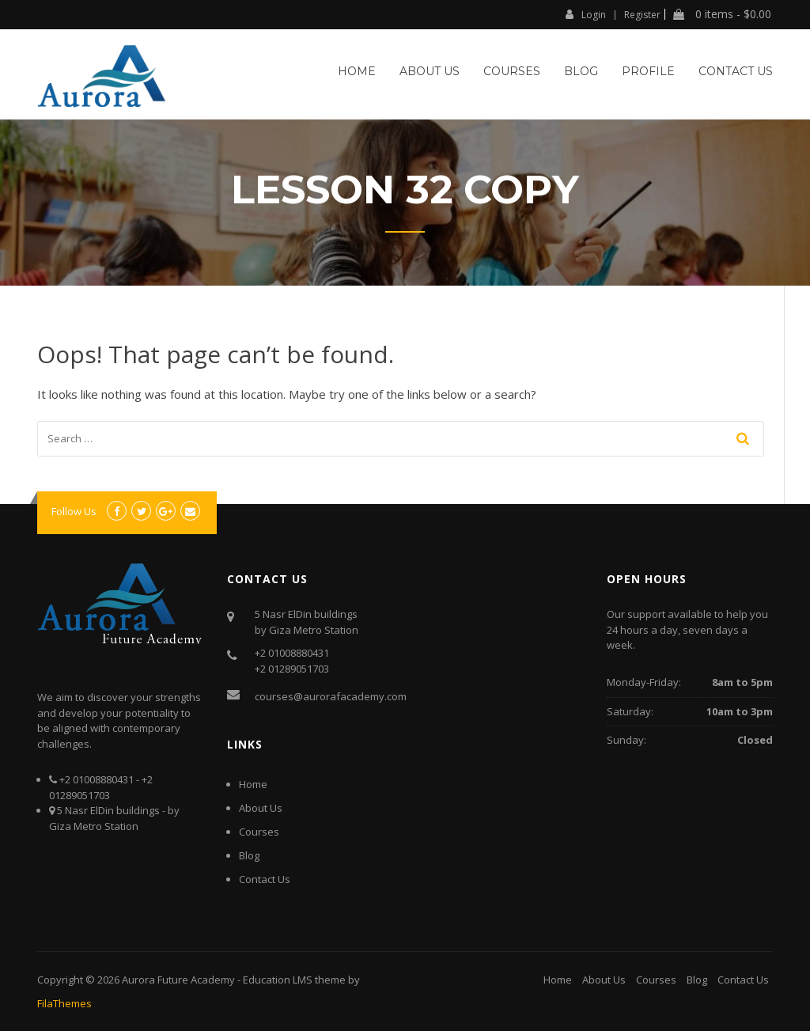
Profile (648, 71)
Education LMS (277, 979)
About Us (429, 71)
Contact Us (735, 71)
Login (586, 14)
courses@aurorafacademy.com (331, 696)
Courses (511, 71)
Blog (581, 71)
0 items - (722, 14)
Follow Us (74, 511)
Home (357, 71)
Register (642, 15)
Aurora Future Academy (178, 979)
